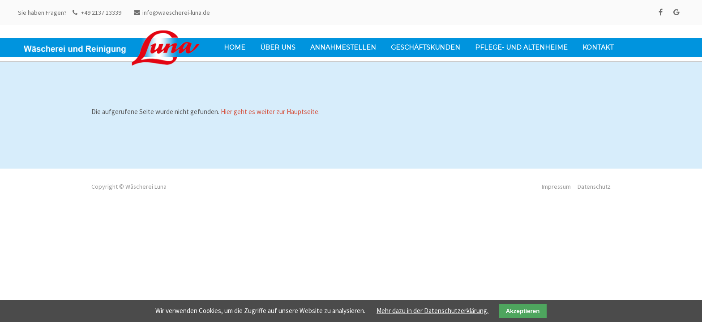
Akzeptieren (523, 311)
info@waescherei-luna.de (172, 12)
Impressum (556, 186)
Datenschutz (594, 186)
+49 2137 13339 (97, 12)
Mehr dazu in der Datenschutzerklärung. (432, 310)
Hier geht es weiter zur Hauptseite (269, 111)
